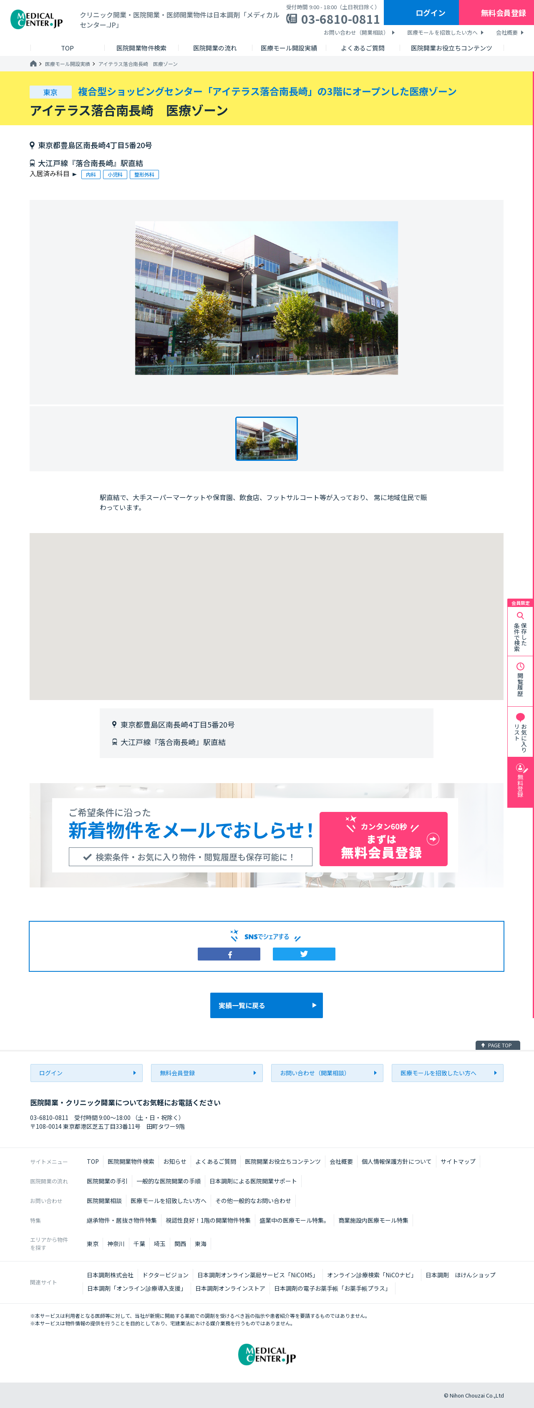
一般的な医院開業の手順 (168, 1181)
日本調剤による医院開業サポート (253, 1181)
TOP (93, 1161)
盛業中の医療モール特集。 (294, 1220)
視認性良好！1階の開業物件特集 (208, 1220)
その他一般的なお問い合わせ (253, 1200)
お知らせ (174, 1161)
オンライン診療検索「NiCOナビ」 (372, 1275)
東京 (92, 1243)
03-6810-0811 (340, 19)
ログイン (431, 12)
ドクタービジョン (165, 1275)
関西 (180, 1243)
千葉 (139, 1243)
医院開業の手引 (107, 1181)
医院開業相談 (104, 1200)
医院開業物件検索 (131, 1161)
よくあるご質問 (215, 1161)
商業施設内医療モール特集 (373, 1220)
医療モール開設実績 (67, 63)
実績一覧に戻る (242, 1005)
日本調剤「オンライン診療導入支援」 (136, 1288)
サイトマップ (458, 1161)
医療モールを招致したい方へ (442, 32)
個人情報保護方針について (397, 1161)
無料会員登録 (503, 12)
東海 (201, 1243)
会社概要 (507, 32)
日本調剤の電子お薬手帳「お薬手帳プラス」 (332, 1288)
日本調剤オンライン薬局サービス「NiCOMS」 (257, 1275)
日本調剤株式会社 (110, 1275)
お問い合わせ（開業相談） (356, 32)
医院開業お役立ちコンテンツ (283, 1161)
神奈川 (116, 1243)
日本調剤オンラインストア (230, 1288)
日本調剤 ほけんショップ (461, 1275)
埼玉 (160, 1243)
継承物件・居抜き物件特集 (122, 1220)
